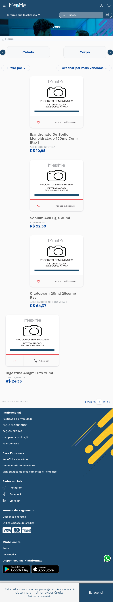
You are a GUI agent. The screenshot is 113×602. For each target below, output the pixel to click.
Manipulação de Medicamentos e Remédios (29, 471)
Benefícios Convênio (15, 459)
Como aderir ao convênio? (19, 465)
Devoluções (9, 554)
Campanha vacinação (16, 437)
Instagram (12, 487)
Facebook (12, 494)
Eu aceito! (96, 592)
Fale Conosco (11, 443)
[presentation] (2, 52)
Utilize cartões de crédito (18, 522)
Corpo (85, 52)
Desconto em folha (14, 516)
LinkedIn (11, 501)
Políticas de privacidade (17, 418)
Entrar (7, 548)
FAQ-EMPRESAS (12, 431)
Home (7, 39)
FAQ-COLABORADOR (15, 425)
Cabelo (28, 52)
